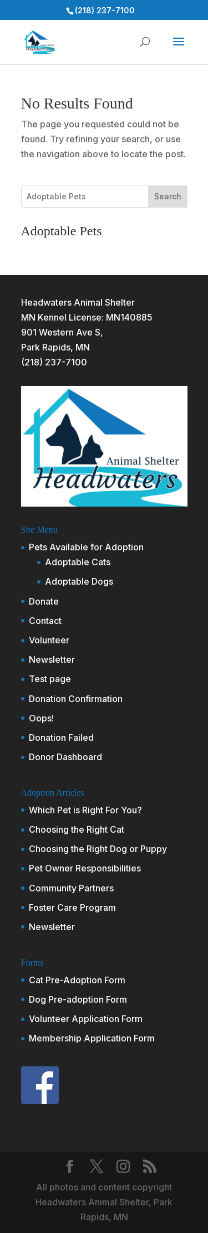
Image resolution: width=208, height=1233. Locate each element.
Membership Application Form (92, 1038)
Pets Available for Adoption (86, 547)
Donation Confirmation (76, 698)
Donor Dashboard (65, 756)
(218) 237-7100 (54, 362)
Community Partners (71, 888)
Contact (45, 620)
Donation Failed (61, 737)
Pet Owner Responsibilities (85, 868)
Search (167, 196)
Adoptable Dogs (79, 581)
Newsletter (52, 659)
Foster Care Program (72, 907)
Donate (44, 601)
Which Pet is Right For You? (85, 810)
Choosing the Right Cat (76, 829)
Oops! (41, 718)
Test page (50, 678)
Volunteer (49, 640)
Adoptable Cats (77, 562)
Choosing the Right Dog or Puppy (98, 848)
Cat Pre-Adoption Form (77, 980)
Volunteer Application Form (86, 1018)
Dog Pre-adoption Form (78, 999)
